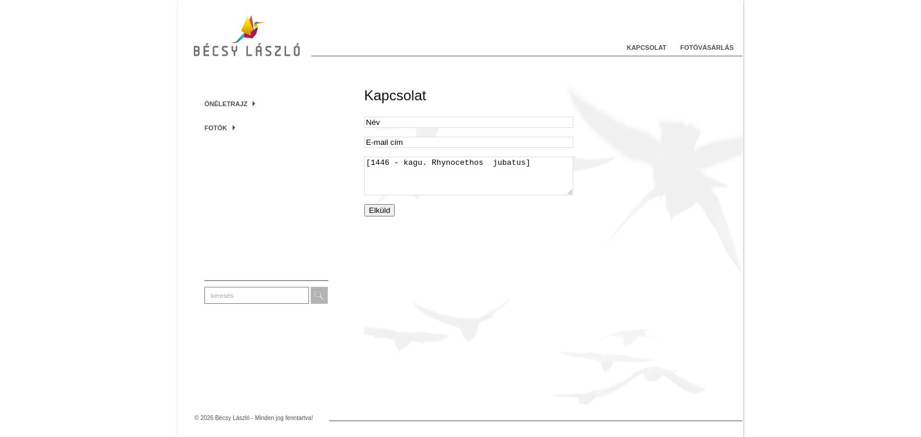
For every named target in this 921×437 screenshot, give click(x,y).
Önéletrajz (230, 103)
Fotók (220, 127)
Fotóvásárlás (707, 47)
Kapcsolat (647, 47)
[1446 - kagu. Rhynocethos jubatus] (468, 179)
